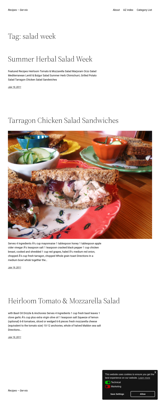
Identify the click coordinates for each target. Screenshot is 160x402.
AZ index (128, 9)
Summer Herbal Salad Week (50, 59)
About (116, 9)
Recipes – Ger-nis (18, 9)
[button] (107, 382)
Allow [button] (142, 394)
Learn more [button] (144, 378)
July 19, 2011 (14, 87)
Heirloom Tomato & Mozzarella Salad (64, 300)
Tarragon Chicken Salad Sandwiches (63, 120)
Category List (144, 9)
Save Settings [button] (117, 394)
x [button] (155, 372)
